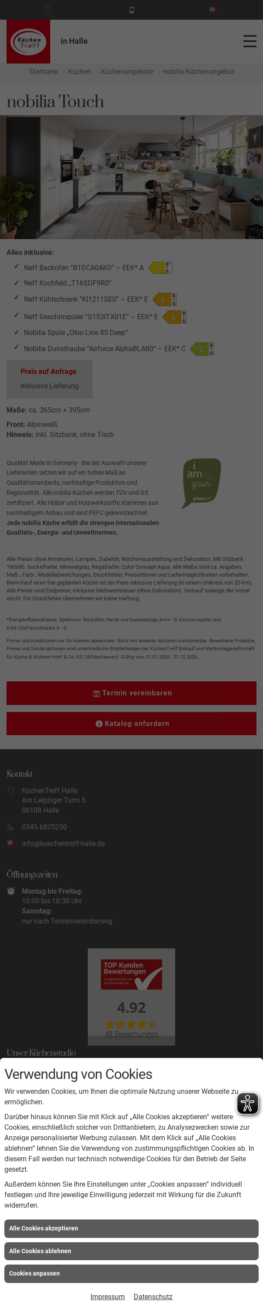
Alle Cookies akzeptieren (43, 1228)
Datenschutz (153, 1297)
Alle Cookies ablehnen (40, 1251)
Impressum (107, 1297)
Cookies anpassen (34, 1273)
